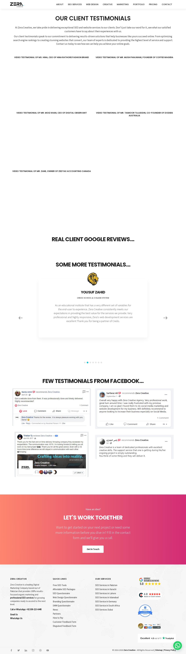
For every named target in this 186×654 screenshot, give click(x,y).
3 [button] (90, 362)
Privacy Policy (170, 650)
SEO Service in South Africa (107, 605)
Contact (167, 4)
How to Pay (58, 617)
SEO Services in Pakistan (106, 585)
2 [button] (87, 362)
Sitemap (158, 650)
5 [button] (96, 362)
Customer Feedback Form (64, 622)
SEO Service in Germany (106, 601)
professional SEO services (22, 597)
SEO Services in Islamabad (107, 597)
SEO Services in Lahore (105, 593)
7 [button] (101, 362)
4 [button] (93, 362)
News (55, 609)
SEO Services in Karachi (105, 589)
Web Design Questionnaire (65, 597)
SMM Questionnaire (61, 605)
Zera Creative (129, 650)
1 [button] (85, 362)
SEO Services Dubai (104, 609)
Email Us (14, 614)
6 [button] (98, 362)
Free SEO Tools (60, 585)
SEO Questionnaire (61, 593)
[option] (93, 308)
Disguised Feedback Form (64, 626)
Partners (57, 613)
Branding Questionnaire (63, 601)
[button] (177, 645)
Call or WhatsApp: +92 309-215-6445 (26, 609)
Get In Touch (93, 549)
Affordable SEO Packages (64, 589)
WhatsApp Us (16, 618)
